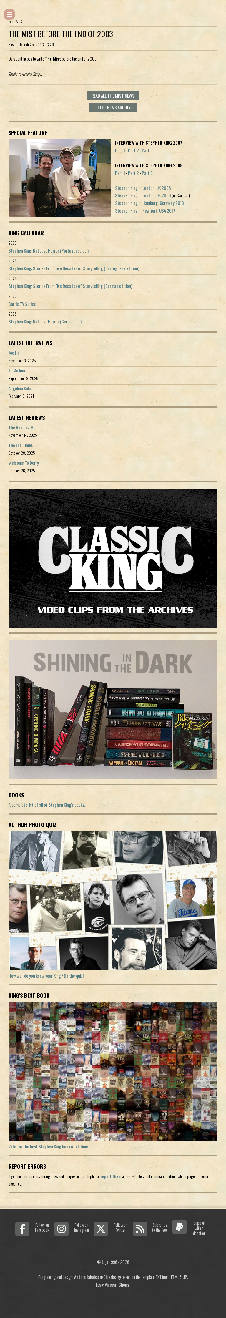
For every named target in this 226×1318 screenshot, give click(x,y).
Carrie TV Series (22, 304)
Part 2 (133, 150)
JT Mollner (17, 370)
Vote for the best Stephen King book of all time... (50, 1146)
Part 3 (147, 150)
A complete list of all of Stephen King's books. (47, 805)
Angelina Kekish (21, 388)
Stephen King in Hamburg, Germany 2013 (149, 203)
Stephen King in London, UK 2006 (143, 188)
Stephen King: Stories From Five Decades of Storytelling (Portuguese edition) (74, 268)
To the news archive (113, 107)
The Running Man (23, 427)
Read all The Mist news (113, 96)
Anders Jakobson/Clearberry (97, 1277)
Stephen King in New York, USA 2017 (145, 211)
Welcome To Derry (24, 463)
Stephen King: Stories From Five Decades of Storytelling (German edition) (70, 286)
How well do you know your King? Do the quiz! (46, 976)
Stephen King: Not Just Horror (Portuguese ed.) (49, 251)
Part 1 (120, 150)
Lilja (105, 1262)
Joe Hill (14, 353)
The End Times (21, 445)
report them (111, 1176)
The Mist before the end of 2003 (61, 34)
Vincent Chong (117, 1285)
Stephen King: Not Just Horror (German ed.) (45, 321)
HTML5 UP (178, 1277)
